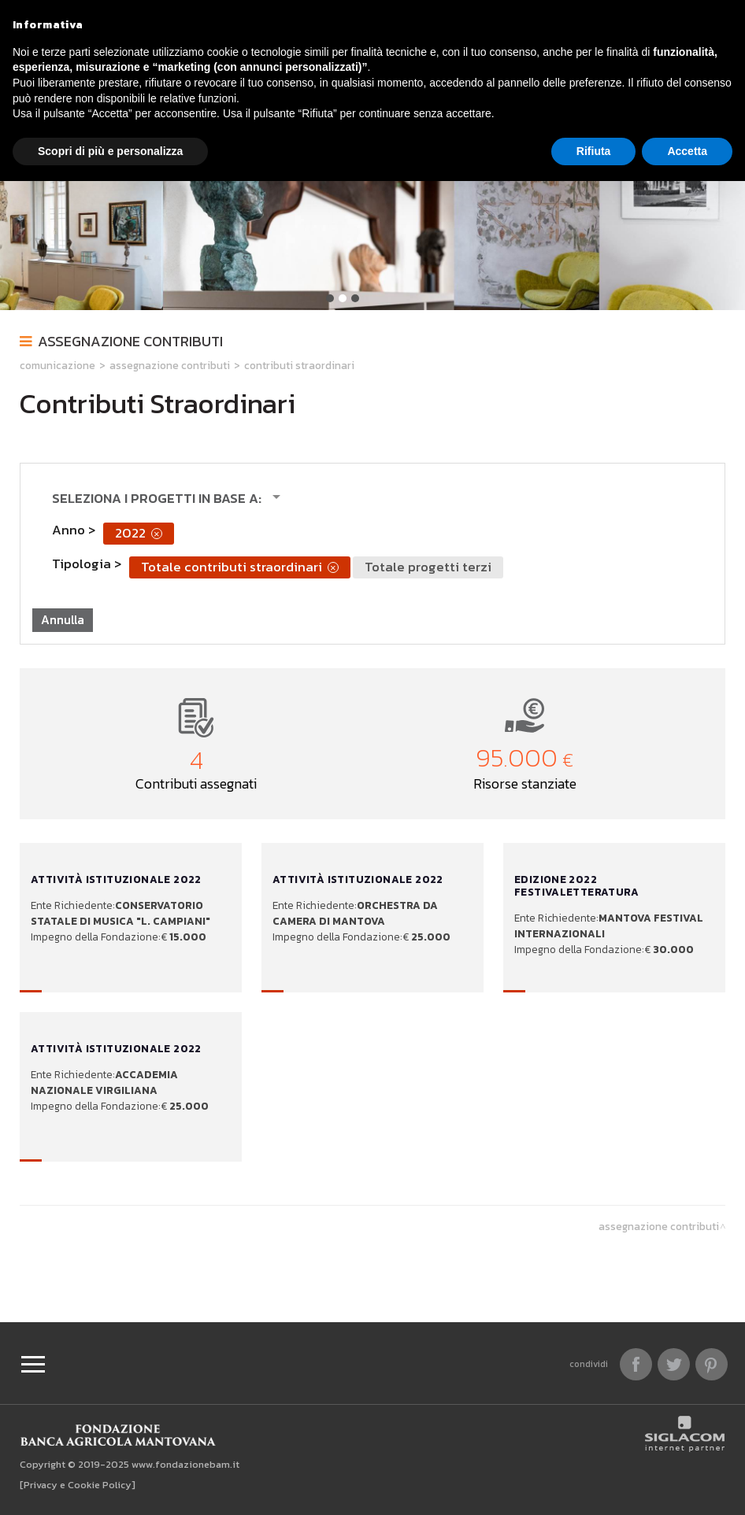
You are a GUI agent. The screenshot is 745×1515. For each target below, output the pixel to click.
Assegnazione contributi (130, 341)
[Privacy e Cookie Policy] (77, 1484)
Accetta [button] (687, 151)
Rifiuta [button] (593, 151)
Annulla (62, 620)
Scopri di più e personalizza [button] (110, 151)
